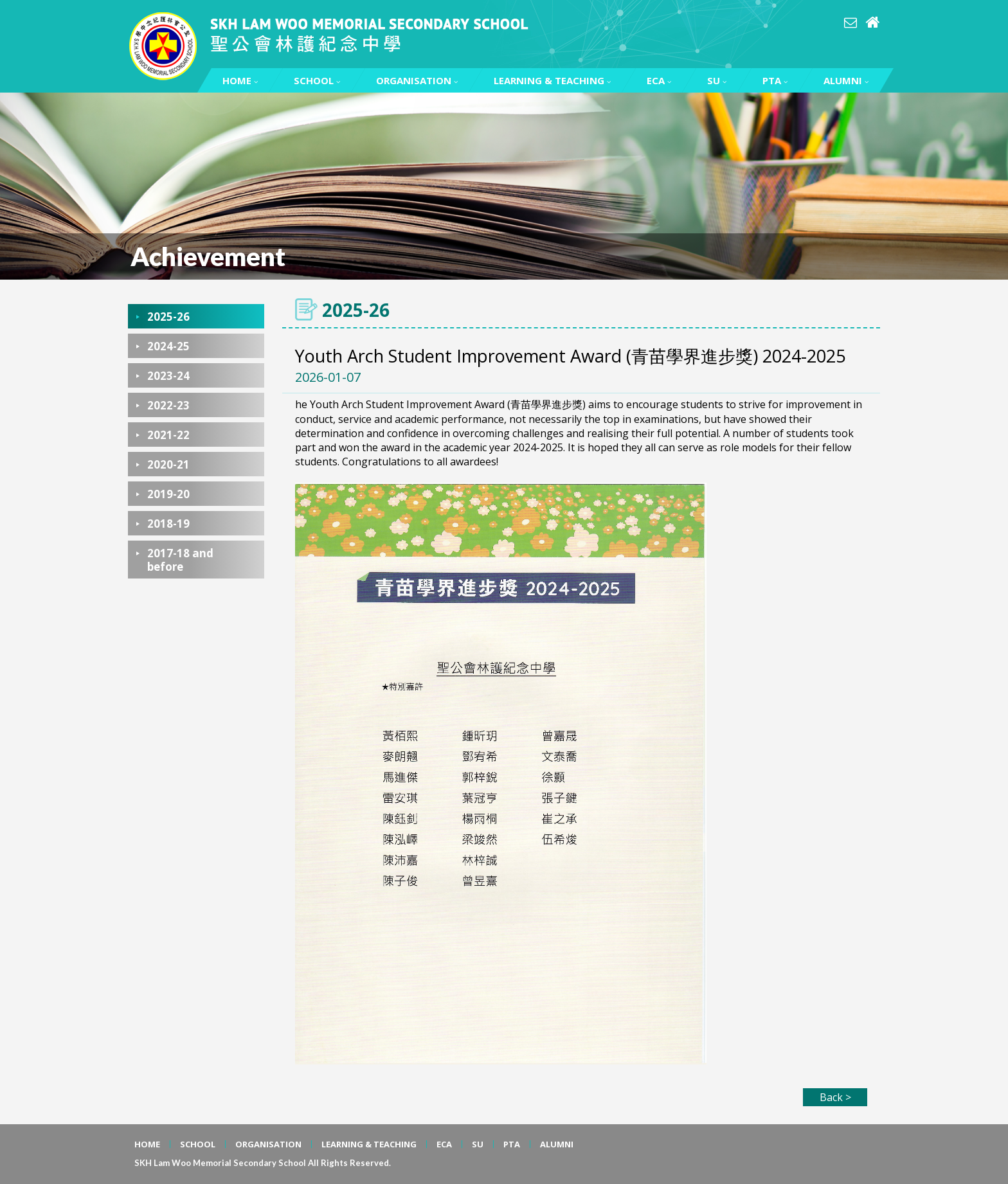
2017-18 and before (180, 560)
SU (716, 80)
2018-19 (168, 523)
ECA (659, 80)
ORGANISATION (417, 80)
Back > (835, 1097)
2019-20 (168, 494)
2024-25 (168, 346)
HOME (240, 80)
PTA (775, 80)
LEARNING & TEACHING (552, 80)
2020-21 (168, 464)
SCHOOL (317, 80)
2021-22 (168, 434)
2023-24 (168, 375)
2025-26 (168, 316)
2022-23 (168, 405)
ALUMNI (846, 80)
